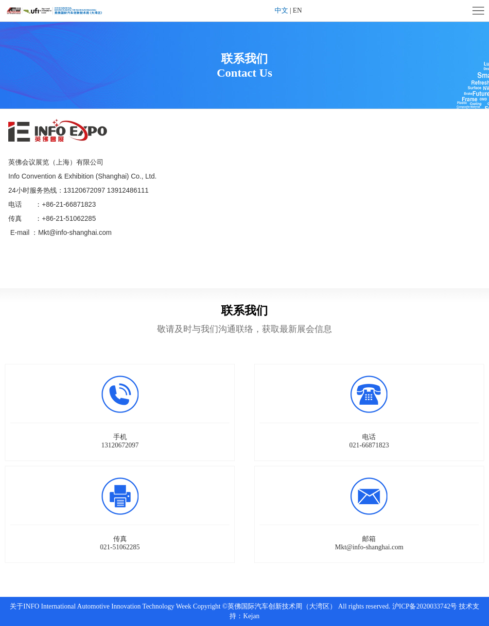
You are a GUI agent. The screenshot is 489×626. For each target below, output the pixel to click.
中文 (281, 10)
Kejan (251, 616)
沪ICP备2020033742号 (424, 606)
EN (297, 10)
